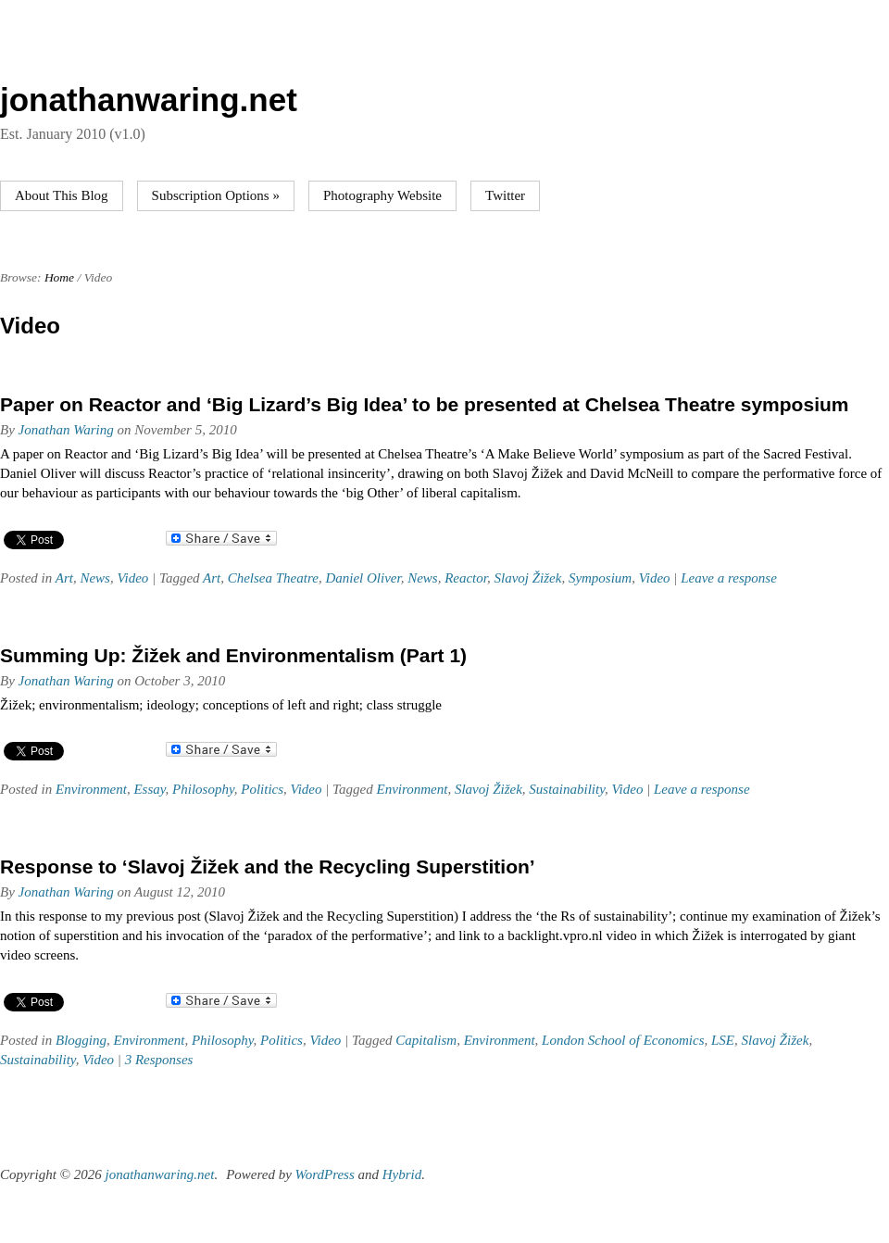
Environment (91, 789)
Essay (149, 789)
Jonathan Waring (66, 429)
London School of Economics (623, 1040)
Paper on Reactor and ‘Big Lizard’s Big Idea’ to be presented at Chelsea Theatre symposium (424, 404)
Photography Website (382, 195)
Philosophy (203, 789)
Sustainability (567, 789)
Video (132, 578)
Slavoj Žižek (527, 578)
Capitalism (426, 1040)
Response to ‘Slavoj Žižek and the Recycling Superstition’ (267, 866)
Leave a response (729, 578)
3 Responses (159, 1059)
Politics (262, 789)
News (95, 578)
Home (59, 277)
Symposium (600, 578)
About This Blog (61, 195)
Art (64, 578)
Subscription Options (216, 195)
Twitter (505, 195)
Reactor (465, 578)
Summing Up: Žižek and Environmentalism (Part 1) (233, 655)
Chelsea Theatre (273, 578)
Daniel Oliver (362, 578)
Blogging (81, 1040)
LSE (722, 1040)
